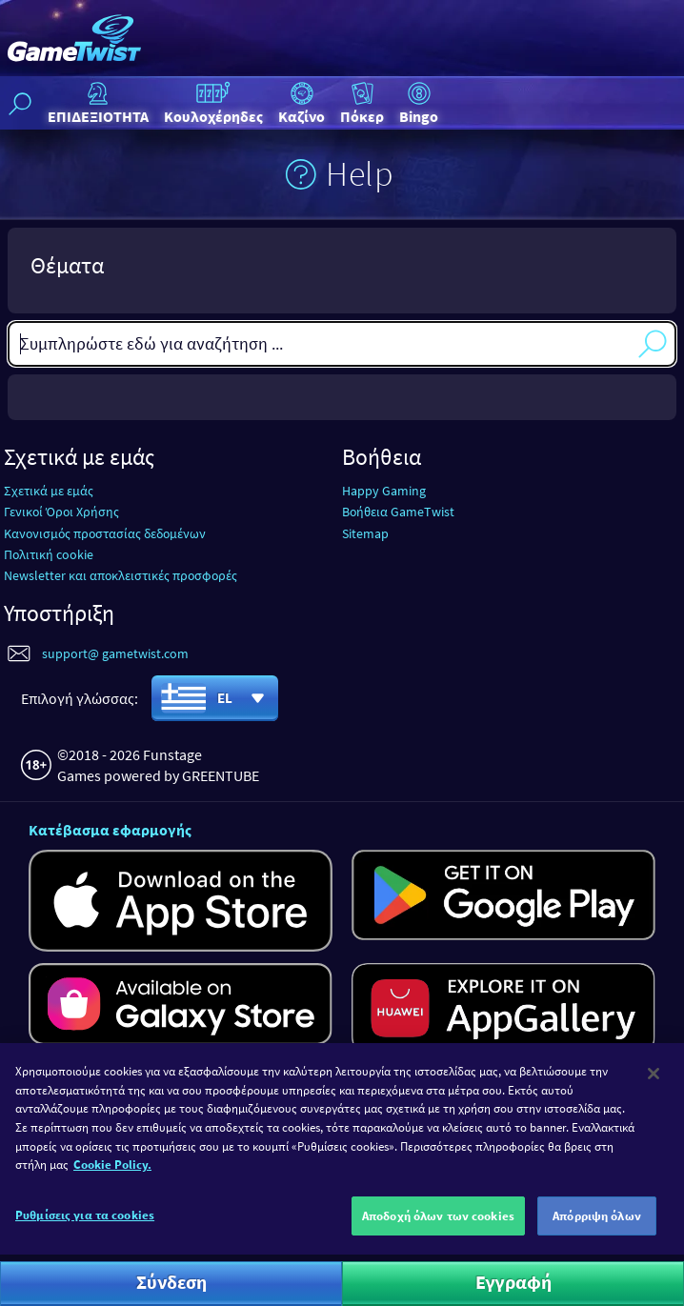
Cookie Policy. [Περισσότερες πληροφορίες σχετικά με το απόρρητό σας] (112, 1173)
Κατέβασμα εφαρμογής (110, 829)
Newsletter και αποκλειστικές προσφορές (120, 575)
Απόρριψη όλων (597, 1224)
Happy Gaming (384, 490)
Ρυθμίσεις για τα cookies (84, 1224)
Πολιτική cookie (48, 554)
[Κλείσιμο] (653, 1083)
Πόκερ (362, 102)
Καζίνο (301, 102)
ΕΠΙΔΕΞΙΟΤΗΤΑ (98, 102)
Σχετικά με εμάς (48, 490)
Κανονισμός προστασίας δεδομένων (105, 533)
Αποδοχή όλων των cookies (438, 1224)
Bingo (418, 102)
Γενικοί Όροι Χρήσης (61, 511)
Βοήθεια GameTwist (398, 511)
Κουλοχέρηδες (213, 102)
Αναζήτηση (652, 344)
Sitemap (365, 533)
